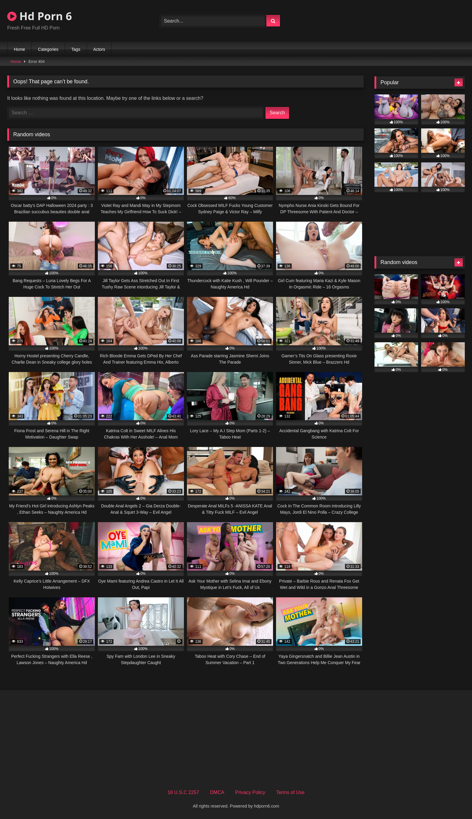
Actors (99, 49)
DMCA (217, 792)
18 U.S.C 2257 (183, 792)
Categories (48, 49)
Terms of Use (290, 792)
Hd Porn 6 (39, 16)
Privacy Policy (250, 792)
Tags (75, 49)
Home (19, 49)
